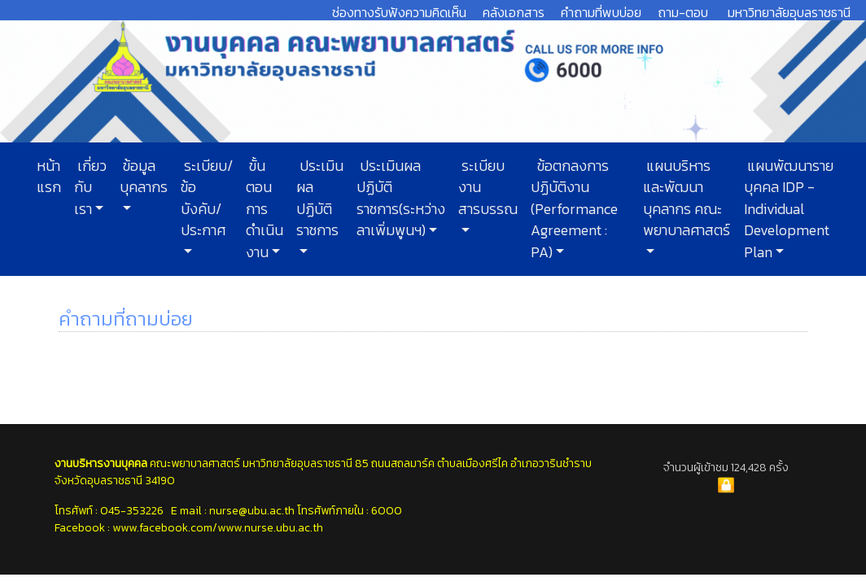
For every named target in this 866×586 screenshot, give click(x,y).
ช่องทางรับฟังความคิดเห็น (399, 12)
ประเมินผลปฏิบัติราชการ (319, 198)
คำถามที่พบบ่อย (601, 12)
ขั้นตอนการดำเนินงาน (264, 209)
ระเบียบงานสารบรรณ (488, 187)
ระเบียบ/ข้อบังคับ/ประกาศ (207, 198)
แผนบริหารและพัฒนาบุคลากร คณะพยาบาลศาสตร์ (686, 198)
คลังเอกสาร (514, 12)
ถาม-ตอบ (683, 12)
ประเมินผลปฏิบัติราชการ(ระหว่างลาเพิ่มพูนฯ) (400, 198)
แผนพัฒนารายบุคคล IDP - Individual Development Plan (788, 209)
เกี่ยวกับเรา (90, 187)
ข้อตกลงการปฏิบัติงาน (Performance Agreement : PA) (574, 209)
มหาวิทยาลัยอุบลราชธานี (789, 12)
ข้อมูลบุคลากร (144, 176)
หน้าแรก (49, 176)
